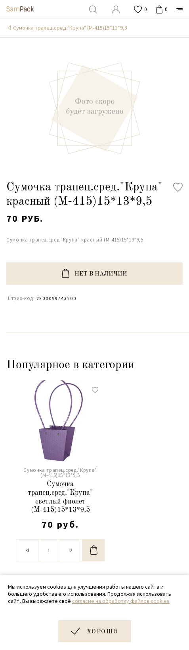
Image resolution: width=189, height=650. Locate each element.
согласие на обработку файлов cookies (121, 600)
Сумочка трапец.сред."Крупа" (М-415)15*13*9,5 (70, 27)
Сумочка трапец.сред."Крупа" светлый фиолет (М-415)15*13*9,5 (60, 497)
